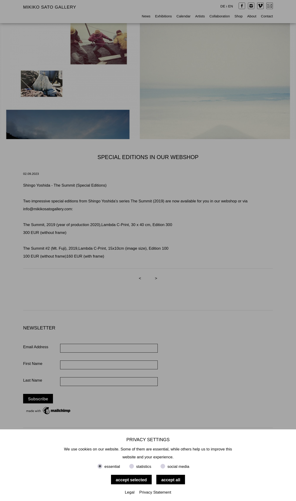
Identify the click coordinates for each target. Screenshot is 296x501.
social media (178, 466)
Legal (130, 492)
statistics (143, 466)
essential (112, 466)
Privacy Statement (155, 492)
